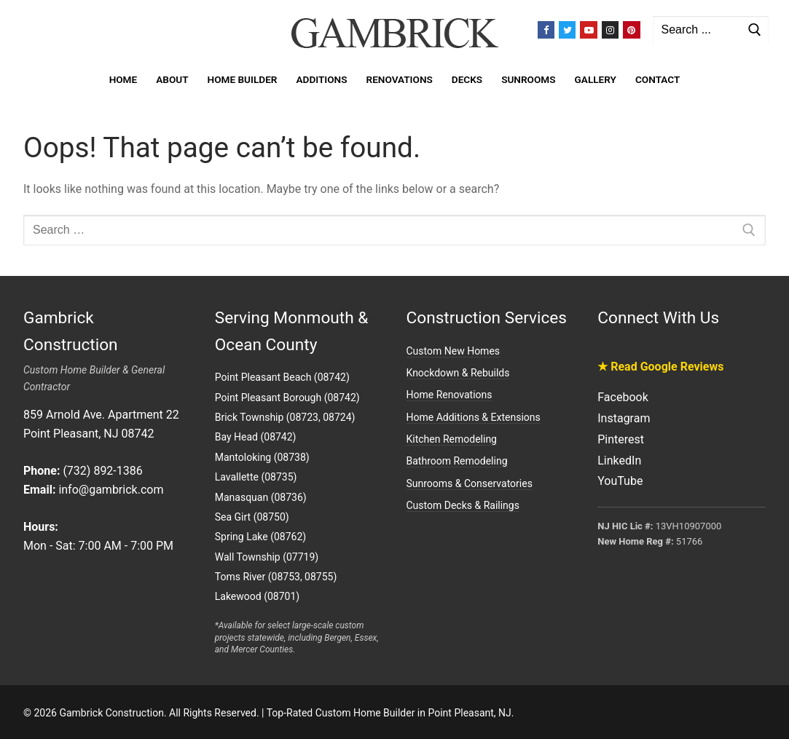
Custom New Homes (454, 351)
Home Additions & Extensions (474, 417)
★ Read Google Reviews (660, 367)
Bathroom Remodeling (457, 461)
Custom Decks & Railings (463, 505)
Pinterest (620, 439)
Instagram (623, 418)
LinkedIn (619, 460)
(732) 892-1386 (102, 471)
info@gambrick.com (110, 490)
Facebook (622, 397)
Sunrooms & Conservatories (470, 483)
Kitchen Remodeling (452, 439)
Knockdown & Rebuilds (458, 373)
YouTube (620, 481)
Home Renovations (449, 394)
